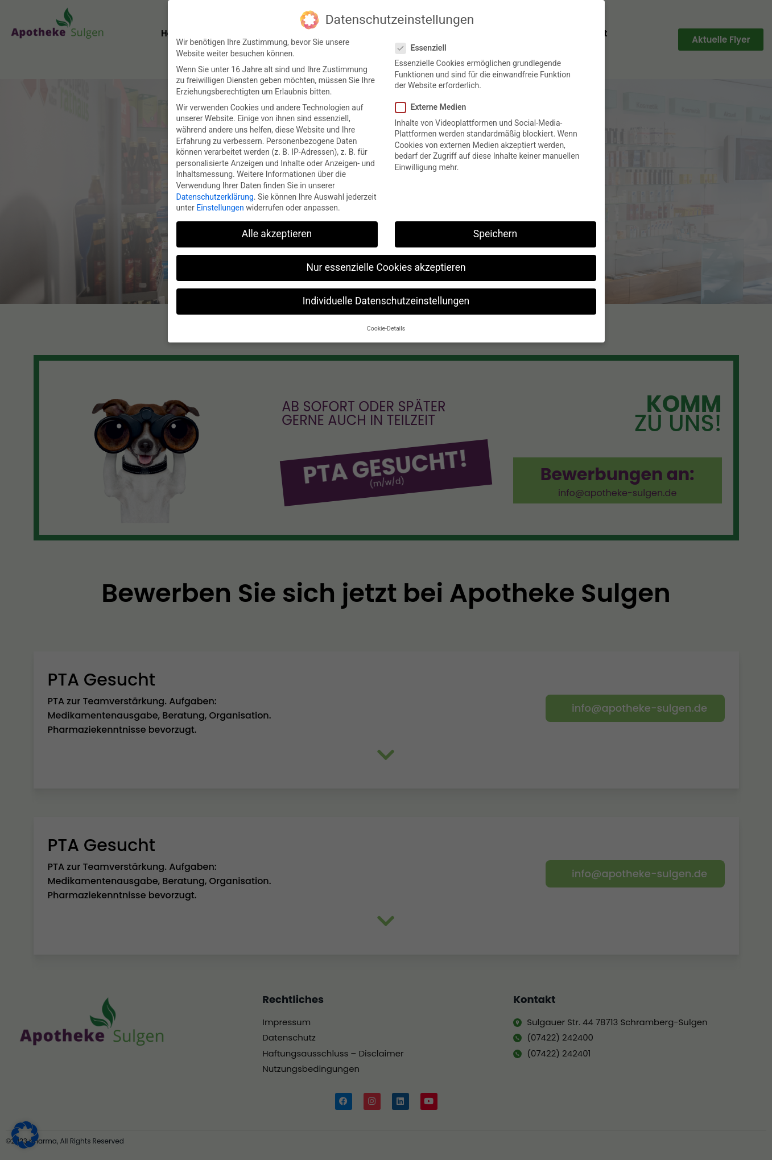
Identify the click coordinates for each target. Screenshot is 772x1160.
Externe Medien (434, 102)
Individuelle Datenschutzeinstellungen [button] (386, 296)
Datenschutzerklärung (215, 192)
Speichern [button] (495, 229)
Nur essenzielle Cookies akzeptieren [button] (385, 263)
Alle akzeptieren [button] (277, 229)
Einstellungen (220, 203)
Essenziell (424, 43)
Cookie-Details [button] (386, 324)
